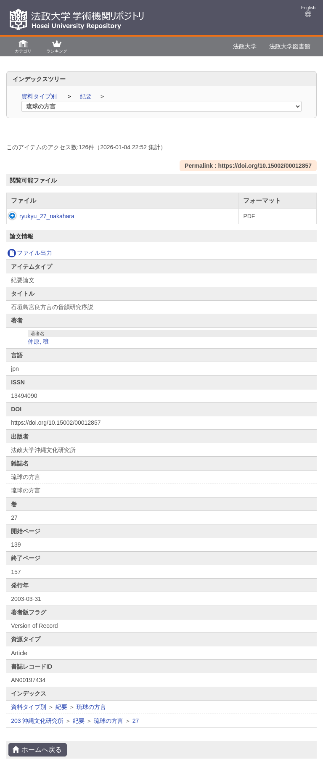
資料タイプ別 (39, 96)
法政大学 (245, 46)
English (308, 11)
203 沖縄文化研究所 (37, 720)
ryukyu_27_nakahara (38, 216)
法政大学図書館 (289, 46)
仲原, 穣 (38, 341)
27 (135, 720)
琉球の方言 (91, 707)
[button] (23, 46)
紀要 (86, 96)
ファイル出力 (29, 252)
